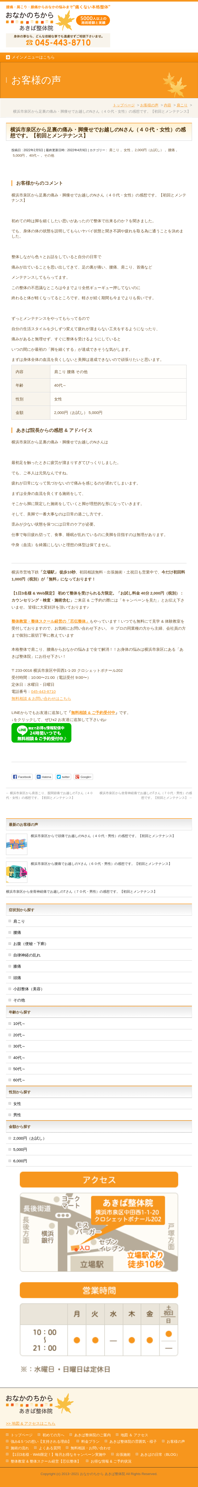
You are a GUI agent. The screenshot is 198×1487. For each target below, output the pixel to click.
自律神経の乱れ (27, 955)
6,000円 (20, 1161)
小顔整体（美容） (29, 989)
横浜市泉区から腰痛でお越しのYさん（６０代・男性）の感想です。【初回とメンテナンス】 (101, 864)
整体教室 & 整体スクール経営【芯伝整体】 (46, 1461)
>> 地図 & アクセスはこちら (31, 1423)
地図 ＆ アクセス (134, 1435)
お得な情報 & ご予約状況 (111, 1461)
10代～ (19, 1023)
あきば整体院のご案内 (92, 1435)
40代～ (34, 155)
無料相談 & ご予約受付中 (93, 712)
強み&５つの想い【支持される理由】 (41, 1441)
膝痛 (17, 966)
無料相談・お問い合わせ (91, 1448)
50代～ (19, 1069)
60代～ (19, 1080)
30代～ (19, 1046)
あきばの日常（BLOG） (160, 1454)
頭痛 (17, 977)
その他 (49, 155)
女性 (127, 150)
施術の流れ (20, 1448)
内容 (167, 105)
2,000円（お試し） (149, 150)
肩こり (182, 105)
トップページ (124, 105)
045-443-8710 (43, 691)
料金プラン (90, 1441)
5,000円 (19, 155)
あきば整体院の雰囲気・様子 (133, 1441)
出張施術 (123, 1454)
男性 (17, 1115)
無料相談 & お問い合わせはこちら (41, 698)
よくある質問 (50, 1448)
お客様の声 (149, 105)
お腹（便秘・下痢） (30, 943)
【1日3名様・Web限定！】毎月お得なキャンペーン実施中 (58, 1454)
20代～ (19, 1035)
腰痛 (171, 150)
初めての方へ (53, 1435)
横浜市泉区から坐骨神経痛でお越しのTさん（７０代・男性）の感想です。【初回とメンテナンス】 (81, 892)
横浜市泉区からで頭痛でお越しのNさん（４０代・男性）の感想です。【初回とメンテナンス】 (103, 836)
